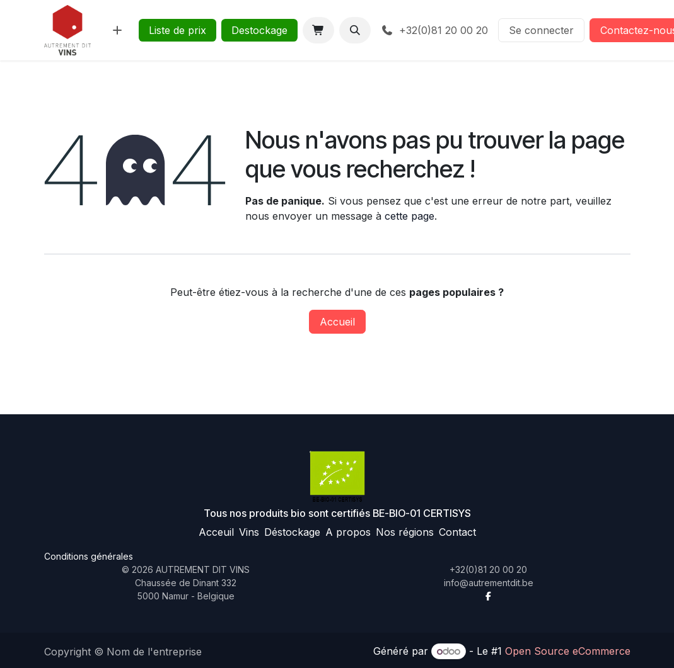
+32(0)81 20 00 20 (434, 30)
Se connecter (541, 30)
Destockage (259, 30)
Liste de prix (177, 30)
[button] (355, 30)
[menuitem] (117, 30)
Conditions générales (88, 556)
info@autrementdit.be (488, 582)
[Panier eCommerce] (318, 30)
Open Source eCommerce (567, 651)
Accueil (337, 321)
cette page (409, 216)
